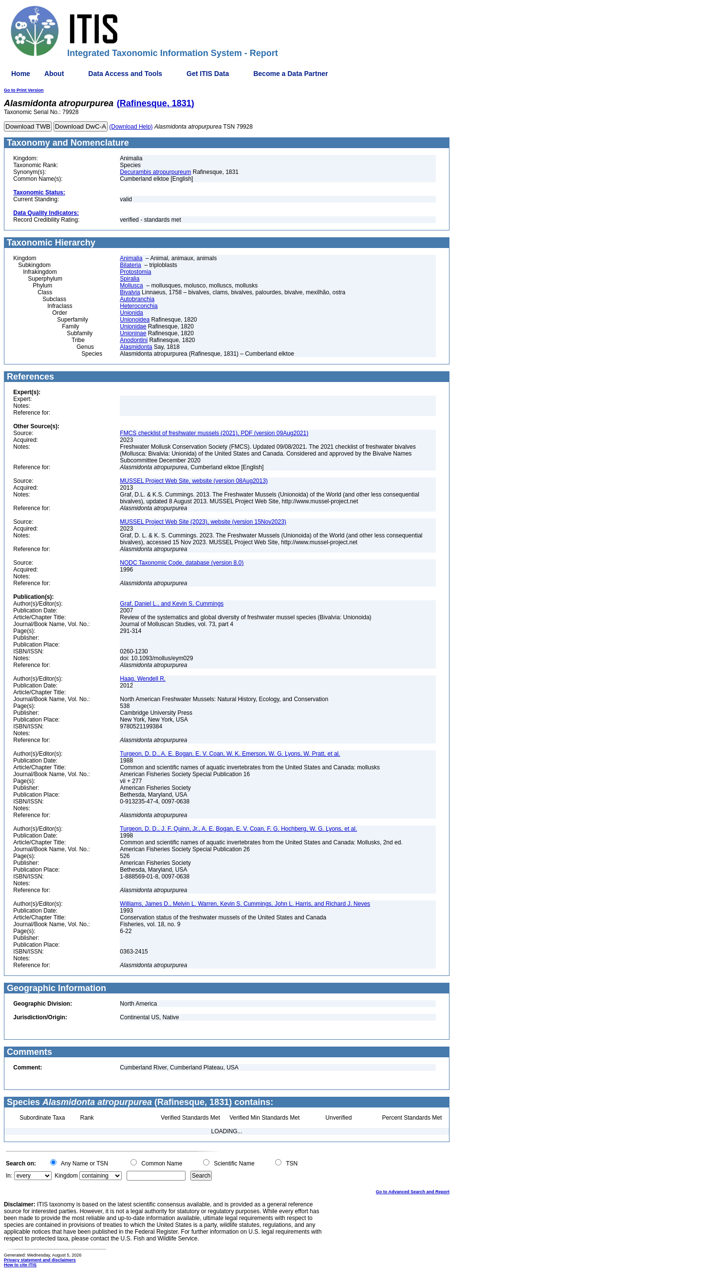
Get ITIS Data (208, 73)
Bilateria (130, 265)
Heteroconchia (138, 306)
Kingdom (66, 1175)
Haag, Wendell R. (143, 678)
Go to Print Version (24, 90)
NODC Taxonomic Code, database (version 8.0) (181, 562)
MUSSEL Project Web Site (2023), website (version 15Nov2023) (203, 521)
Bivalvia (130, 292)
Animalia (131, 258)
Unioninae (133, 333)
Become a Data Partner (290, 73)
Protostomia (135, 271)
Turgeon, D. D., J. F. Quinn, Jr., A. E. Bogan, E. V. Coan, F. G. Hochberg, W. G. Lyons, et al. (238, 828)
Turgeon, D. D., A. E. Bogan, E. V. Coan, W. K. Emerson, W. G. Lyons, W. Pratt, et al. (230, 753)
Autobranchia (137, 299)
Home (20, 73)
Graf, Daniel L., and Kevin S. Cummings (172, 603)
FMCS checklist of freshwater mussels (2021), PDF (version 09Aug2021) (214, 433)
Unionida (131, 312)
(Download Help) (130, 126)
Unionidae (133, 326)
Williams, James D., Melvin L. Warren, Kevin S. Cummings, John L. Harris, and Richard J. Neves (245, 903)
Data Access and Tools (125, 73)
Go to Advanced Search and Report (412, 1191)
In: (9, 1175)
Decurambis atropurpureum (155, 172)
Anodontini (134, 340)
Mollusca (131, 285)
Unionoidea (134, 319)
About (54, 73)
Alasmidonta (136, 346)
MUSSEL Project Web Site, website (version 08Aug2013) (193, 480)
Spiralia (129, 278)
